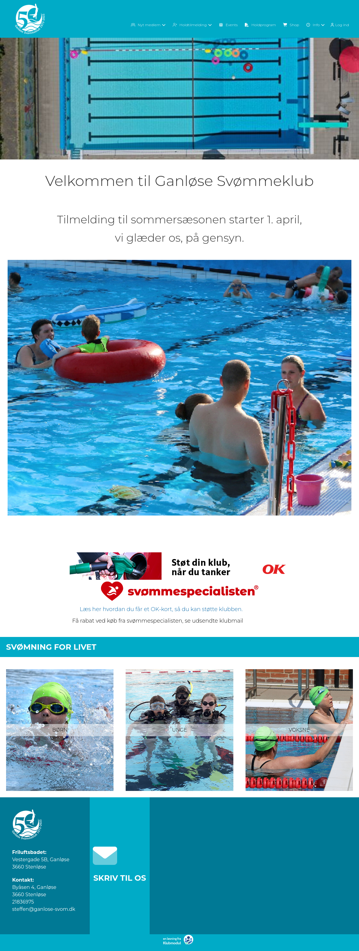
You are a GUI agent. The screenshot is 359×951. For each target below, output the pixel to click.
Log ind (339, 25)
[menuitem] (340, 24)
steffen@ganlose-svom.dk (43, 909)
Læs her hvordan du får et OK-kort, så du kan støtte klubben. (160, 609)
